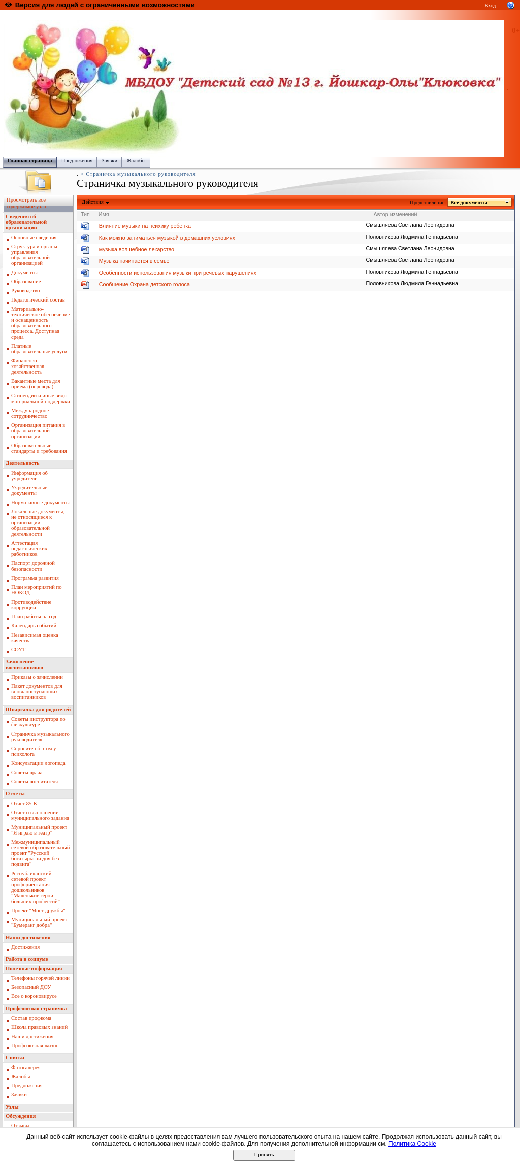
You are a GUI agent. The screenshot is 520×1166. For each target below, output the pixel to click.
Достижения (25, 947)
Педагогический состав (38, 300)
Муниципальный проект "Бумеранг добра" (39, 922)
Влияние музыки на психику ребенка (145, 226)
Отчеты (15, 793)
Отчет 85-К (24, 803)
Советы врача (26, 772)
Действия (93, 202)
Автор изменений (395, 214)
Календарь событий (33, 625)
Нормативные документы (40, 502)
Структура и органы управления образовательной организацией (34, 255)
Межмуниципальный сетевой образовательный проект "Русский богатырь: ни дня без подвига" (40, 853)
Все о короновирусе (34, 996)
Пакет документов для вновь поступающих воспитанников (36, 691)
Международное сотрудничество (30, 413)
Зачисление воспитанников (24, 664)
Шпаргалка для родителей (38, 709)
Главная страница (30, 160)
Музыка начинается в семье (134, 261)
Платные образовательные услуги (39, 348)
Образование (26, 281)
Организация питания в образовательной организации (38, 430)
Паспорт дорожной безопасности (33, 566)
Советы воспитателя (34, 781)
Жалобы (135, 160)
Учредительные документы (29, 490)
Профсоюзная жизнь (34, 1045)
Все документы (469, 202)
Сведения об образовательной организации (26, 222)
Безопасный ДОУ (31, 987)
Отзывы (20, 1125)
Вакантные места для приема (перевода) (35, 383)
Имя (104, 214)
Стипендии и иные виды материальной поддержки (40, 398)
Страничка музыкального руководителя (40, 736)
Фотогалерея (26, 1067)
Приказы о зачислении (37, 677)
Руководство (25, 290)
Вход (490, 5)
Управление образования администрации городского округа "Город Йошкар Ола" (214, 15)
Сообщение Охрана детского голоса (144, 284)
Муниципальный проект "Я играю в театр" (39, 830)
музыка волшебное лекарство (136, 249)
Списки (15, 1057)
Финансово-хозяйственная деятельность (27, 366)
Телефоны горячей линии (40, 978)
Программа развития (35, 578)
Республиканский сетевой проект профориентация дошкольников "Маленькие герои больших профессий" (35, 887)
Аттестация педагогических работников (29, 548)
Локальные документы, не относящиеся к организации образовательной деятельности (37, 523)
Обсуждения (21, 1116)
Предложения (77, 160)
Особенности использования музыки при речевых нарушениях (177, 273)
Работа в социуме (27, 959)
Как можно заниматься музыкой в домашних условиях (167, 238)
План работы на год (33, 616)
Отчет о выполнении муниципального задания (40, 815)
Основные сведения (34, 237)
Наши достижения (28, 937)
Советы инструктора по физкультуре (38, 721)
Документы (24, 272)
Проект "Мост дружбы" (38, 910)
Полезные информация (34, 968)
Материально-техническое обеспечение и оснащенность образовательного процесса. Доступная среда (40, 323)
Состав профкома (31, 1018)
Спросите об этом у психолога (33, 751)
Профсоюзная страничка (36, 1008)
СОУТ (18, 649)
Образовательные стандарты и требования (39, 448)
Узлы (12, 1107)
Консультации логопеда (38, 763)
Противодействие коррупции (31, 604)
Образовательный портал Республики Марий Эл (60, 15)
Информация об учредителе (29, 475)
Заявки (109, 160)
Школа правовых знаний (39, 1027)
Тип (85, 214)
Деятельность (23, 463)
